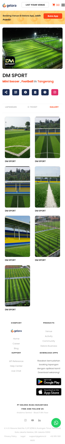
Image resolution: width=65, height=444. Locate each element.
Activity (48, 336)
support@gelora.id (37, 436)
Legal (23, 436)
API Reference (16, 361)
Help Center (16, 366)
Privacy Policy (10, 436)
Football (27, 81)
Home (16, 338)
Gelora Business (48, 346)
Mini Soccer (10, 81)
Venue (48, 331)
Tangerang (45, 81)
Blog (16, 348)
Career (16, 343)
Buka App (53, 16)
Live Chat (16, 371)
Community (49, 341)
